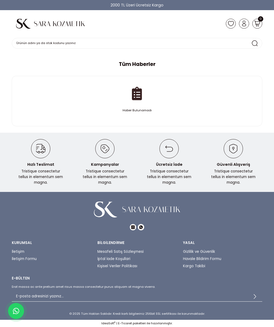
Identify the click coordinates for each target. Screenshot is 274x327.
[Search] (137, 43)
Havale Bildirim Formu (202, 258)
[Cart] (257, 23)
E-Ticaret (125, 323)
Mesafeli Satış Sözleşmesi (120, 251)
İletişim (18, 251)
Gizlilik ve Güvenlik (199, 251)
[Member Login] (243, 23)
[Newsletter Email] (137, 296)
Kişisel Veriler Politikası (117, 266)
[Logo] (50, 23)
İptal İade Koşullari (113, 258)
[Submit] (255, 296)
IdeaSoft (108, 323)
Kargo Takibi (194, 266)
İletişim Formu (24, 258)
